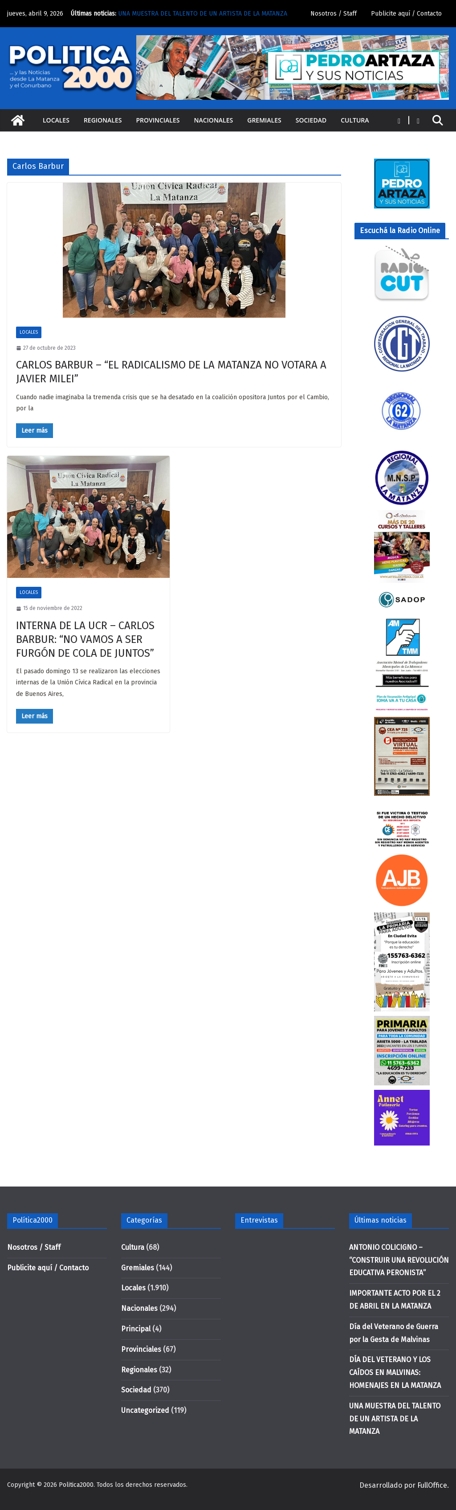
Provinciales (157, 120)
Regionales (103, 120)
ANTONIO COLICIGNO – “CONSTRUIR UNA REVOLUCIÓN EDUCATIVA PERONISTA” (399, 1260)
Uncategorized (145, 1410)
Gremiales (264, 120)
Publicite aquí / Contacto (406, 13)
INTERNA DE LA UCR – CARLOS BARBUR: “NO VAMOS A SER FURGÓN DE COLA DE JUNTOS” (85, 639)
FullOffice (432, 1485)
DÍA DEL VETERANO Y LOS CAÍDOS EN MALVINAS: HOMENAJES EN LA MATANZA (395, 1372)
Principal (136, 1329)
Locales (56, 120)
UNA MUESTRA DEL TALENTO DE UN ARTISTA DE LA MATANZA (202, 13)
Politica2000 (76, 1485)
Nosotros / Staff (333, 13)
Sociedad (311, 120)
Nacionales (213, 120)
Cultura (355, 120)
